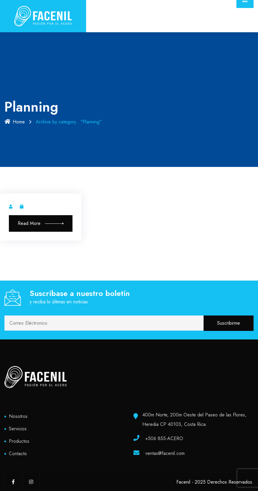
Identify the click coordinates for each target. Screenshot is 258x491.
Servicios (18, 428)
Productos (19, 441)
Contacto (18, 453)
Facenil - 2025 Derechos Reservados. (215, 482)
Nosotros (18, 416)
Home (14, 121)
